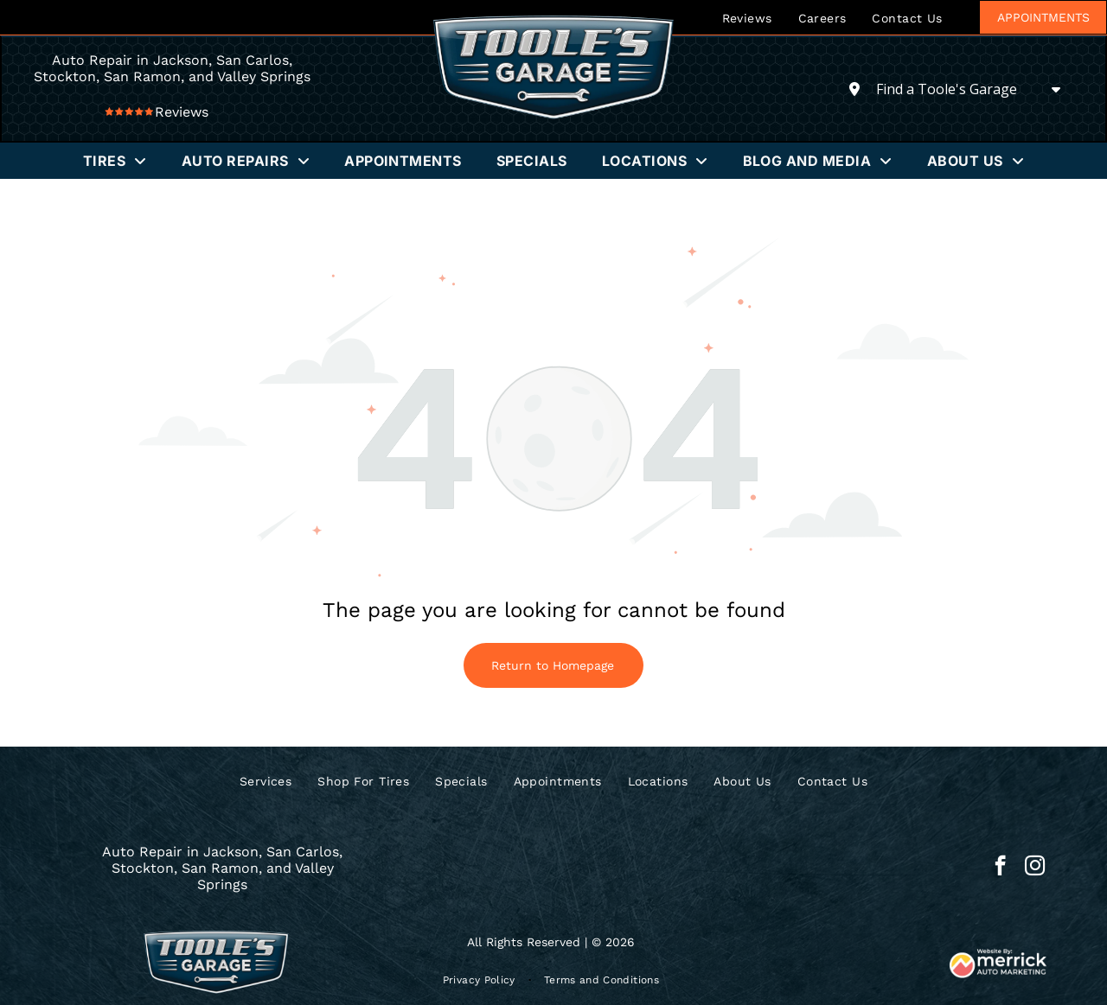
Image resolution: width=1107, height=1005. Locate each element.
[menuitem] (747, 17)
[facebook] (1000, 867)
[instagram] (1035, 867)
